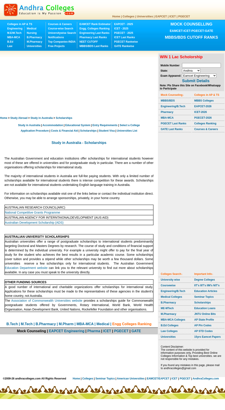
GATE (136, 331)
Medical (31, 28)
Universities (145, 16)
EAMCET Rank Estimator (95, 24)
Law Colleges (169, 331)
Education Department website (26, 268)
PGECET (184, 16)
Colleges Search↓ (171, 274)
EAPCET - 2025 (123, 24)
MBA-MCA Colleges (173, 319)
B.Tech (12, 324)
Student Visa (107, 130)
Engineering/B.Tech (173, 106)
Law (9, 46)
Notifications (56, 37)
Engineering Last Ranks (94, 32)
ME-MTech (167, 308)
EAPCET (161, 16)
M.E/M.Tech (14, 32)
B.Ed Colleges (170, 325)
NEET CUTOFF (88, 41)
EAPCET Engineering (66, 331)
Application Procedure (35, 130)
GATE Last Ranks (172, 129)
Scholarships (64, 118)
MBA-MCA (13, 37)
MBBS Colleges (204, 100)
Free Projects (56, 46)
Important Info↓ (203, 274)
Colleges (128, 16)
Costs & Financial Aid (64, 130)
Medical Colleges (171, 296)
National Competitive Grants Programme (32, 212)
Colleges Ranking (205, 123)
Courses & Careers (60, 24)
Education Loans (205, 308)
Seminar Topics (204, 296)
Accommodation (52, 125)
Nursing (32, 32)
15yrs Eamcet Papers (207, 336)
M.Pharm (66, 324)
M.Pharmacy (34, 41)
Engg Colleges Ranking (132, 324)
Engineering (14, 28)
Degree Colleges (204, 279)
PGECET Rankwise (126, 41)
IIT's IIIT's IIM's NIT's (207, 285)
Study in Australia (41, 118)
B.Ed (10, 41)
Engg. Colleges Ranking (94, 28)
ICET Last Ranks (124, 37)
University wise (170, 279)
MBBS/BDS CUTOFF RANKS (191, 37)
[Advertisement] (57, 83)
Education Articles (205, 291)
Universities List (127, 130)
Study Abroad (18, 118)
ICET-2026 (200, 112)
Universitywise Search (62, 32)
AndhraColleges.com (206, 378)
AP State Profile (204, 319)
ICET (172, 16)
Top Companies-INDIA (62, 41)
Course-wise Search (60, 28)
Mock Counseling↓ (172, 94)
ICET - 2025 (121, 28)
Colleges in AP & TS (19, 24)
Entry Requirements (105, 125)
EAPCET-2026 (203, 106)
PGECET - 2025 (123, 32)
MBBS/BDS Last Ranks (93, 46)
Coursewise (168, 285)
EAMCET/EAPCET (158, 378)
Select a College (130, 125)
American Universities (131, 378)
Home (116, 16)
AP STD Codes (203, 331)
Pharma (93, 331)
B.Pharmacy (34, 37)
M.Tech (27, 324)
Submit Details (195, 81)
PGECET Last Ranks (173, 123)
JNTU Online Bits (205, 314)
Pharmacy (167, 112)
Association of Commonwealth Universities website (47, 300)
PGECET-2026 (203, 117)
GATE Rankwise (124, 46)
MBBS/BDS (168, 100)
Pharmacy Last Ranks (93, 37)
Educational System (77, 125)
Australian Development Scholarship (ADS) (34, 222)
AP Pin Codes (202, 325)
